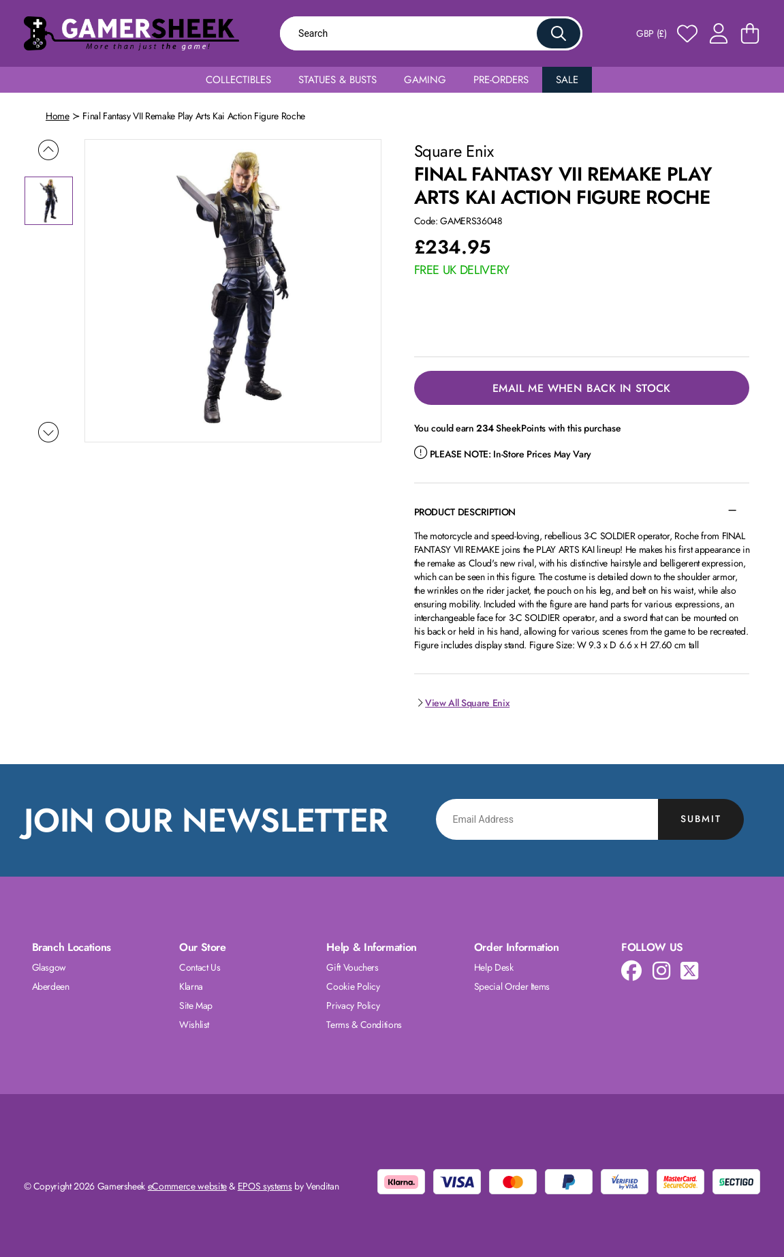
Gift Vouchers (352, 967)
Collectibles (238, 80)
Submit (700, 819)
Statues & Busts (337, 80)
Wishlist (194, 1024)
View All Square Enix (462, 703)
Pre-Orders (501, 80)
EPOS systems (265, 1186)
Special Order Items (512, 986)
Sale (567, 80)
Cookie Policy (352, 986)
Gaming (425, 80)
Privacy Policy (352, 1005)
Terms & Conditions (364, 1024)
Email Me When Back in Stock (581, 388)
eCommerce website (187, 1186)
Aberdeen (50, 986)
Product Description (465, 512)
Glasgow (49, 967)
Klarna (191, 986)
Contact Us (200, 967)
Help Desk (494, 967)
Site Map (196, 1005)
